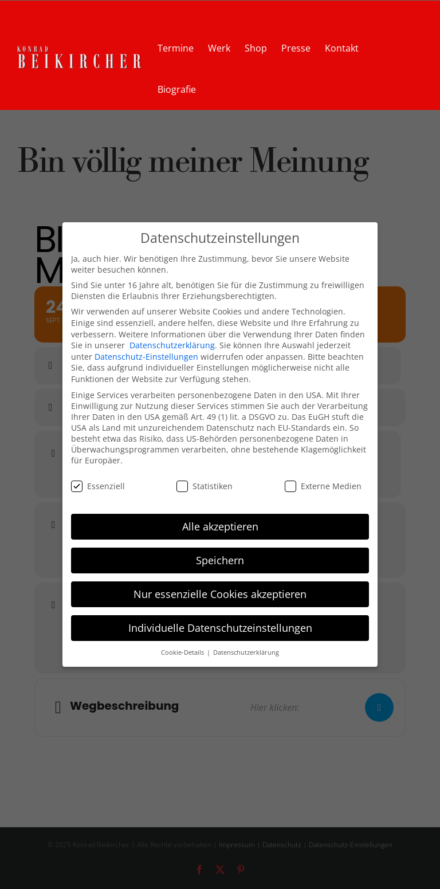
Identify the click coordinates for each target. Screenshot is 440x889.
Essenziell (98, 486)
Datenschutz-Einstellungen (146, 356)
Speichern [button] (220, 560)
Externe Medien (323, 486)
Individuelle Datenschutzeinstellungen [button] (220, 628)
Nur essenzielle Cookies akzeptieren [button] (220, 594)
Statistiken (204, 486)
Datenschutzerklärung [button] (246, 652)
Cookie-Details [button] (183, 652)
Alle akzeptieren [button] (220, 526)
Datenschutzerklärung (172, 345)
